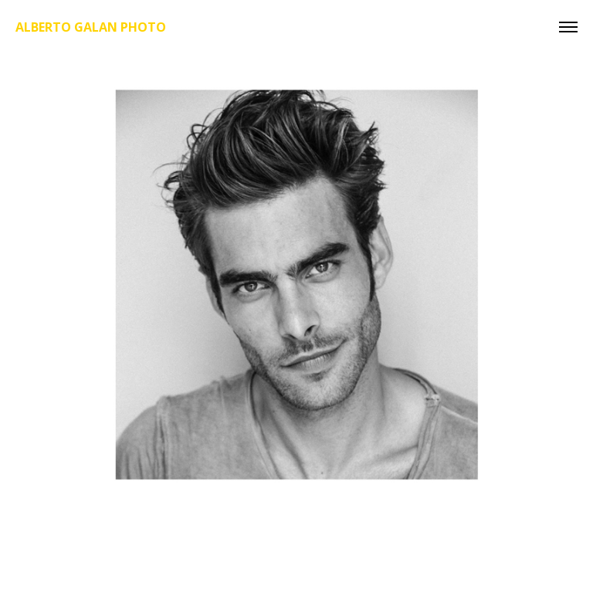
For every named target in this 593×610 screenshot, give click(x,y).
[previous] (40, 359)
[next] (553, 359)
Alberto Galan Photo (90, 27)
